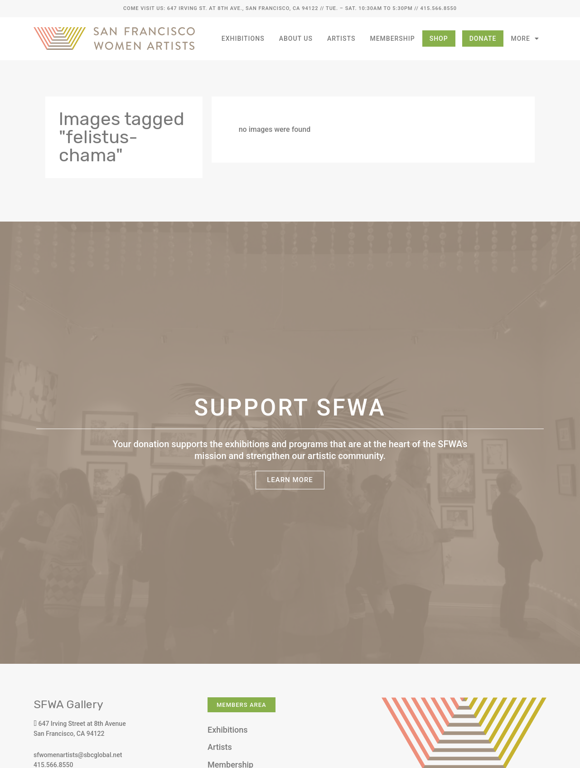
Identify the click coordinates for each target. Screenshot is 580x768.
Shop (439, 38)
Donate (483, 38)
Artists (341, 38)
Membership (392, 38)
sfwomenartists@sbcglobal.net (78, 754)
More (525, 38)
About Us (296, 38)
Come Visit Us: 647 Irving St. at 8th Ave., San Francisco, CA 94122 (220, 8)
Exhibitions (243, 38)
